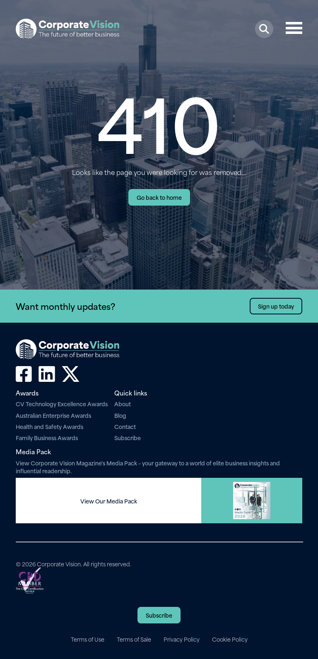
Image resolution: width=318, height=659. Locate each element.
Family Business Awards (47, 437)
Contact (125, 426)
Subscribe (127, 437)
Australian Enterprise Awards (53, 415)
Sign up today (276, 306)
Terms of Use (87, 639)
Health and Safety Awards (49, 426)
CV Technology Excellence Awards (62, 403)
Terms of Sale (134, 639)
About (122, 403)
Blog (120, 415)
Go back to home (159, 197)
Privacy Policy (182, 639)
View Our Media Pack (108, 501)
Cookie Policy (230, 639)
